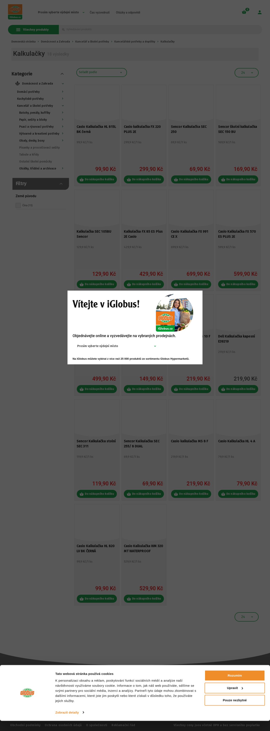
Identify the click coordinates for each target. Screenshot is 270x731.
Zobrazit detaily (67, 722)
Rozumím (235, 686)
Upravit (235, 698)
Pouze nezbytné (235, 710)
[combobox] (100, 346)
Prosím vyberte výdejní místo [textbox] (97, 346)
